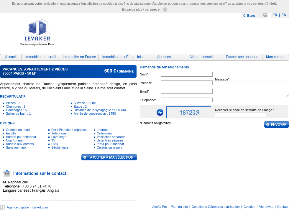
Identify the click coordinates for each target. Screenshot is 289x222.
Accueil (11, 57)
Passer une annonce (242, 57)
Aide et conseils (201, 57)
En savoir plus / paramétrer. (142, 9)
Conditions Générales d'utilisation (216, 206)
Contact (282, 206)
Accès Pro (159, 206)
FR (274, 15)
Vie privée (266, 206)
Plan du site (179, 206)
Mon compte (275, 57)
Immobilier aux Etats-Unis (122, 57)
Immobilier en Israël (40, 57)
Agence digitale (18, 207)
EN (283, 15)
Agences (164, 57)
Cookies (249, 206)
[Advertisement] (98, 31)
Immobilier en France (79, 57)
